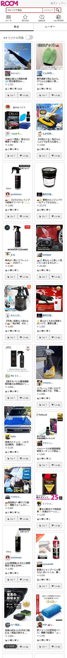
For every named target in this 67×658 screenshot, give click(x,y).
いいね (25, 95)
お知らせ (42, 18)
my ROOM (58, 18)
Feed (8, 18)
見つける (25, 18)
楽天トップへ (58, 3)
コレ (12, 95)
